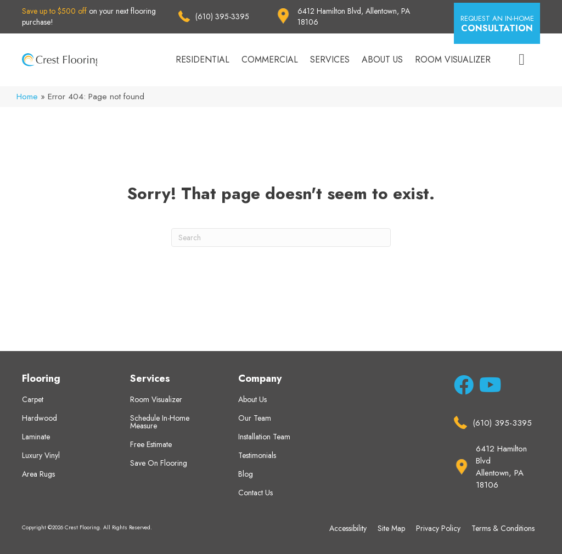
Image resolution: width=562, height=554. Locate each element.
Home (27, 97)
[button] (497, 23)
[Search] (281, 237)
